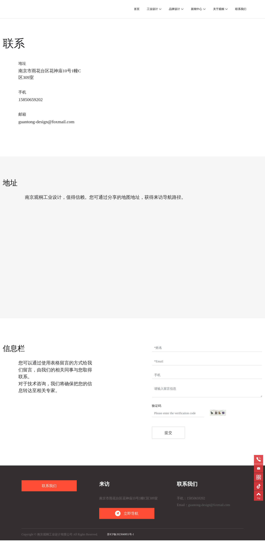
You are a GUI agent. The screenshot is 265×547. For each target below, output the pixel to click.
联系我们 (240, 9)
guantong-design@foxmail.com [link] (209, 505)
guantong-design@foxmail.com (46, 121)
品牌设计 (174, 9)
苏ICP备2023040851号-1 (120, 534)
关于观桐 (218, 9)
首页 (136, 9)
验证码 (156, 406)
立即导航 (126, 513)
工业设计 (152, 9)
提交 (168, 433)
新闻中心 (196, 9)
